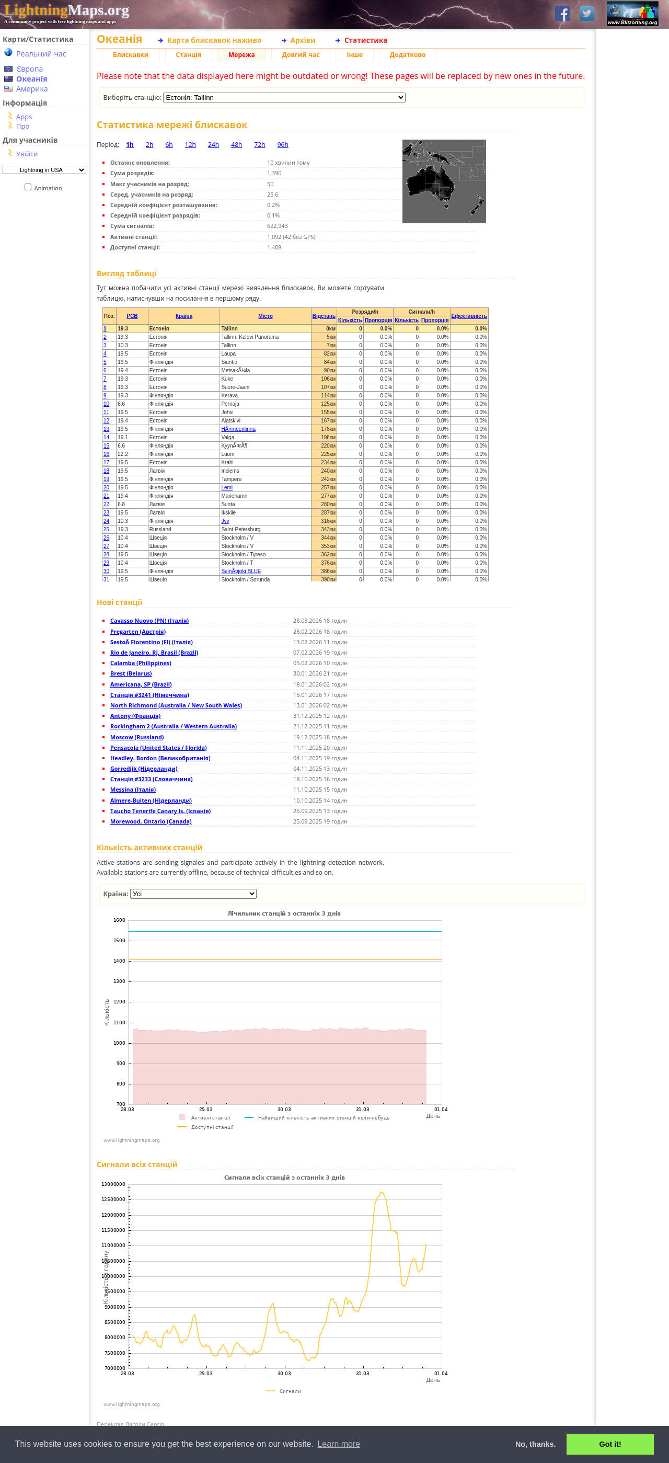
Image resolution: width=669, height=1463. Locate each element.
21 (106, 496)
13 (106, 429)
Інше (355, 54)
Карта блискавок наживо (214, 40)
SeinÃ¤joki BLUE (241, 571)
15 (106, 446)
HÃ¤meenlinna (238, 429)
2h (149, 144)
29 (106, 563)
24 (106, 521)
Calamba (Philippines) (140, 663)
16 (106, 454)
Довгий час (301, 54)
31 (106, 579)
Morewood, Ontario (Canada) (151, 821)
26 (106, 538)
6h (168, 144)
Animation (50, 188)
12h (190, 144)
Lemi (227, 487)
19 (106, 479)
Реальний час (41, 54)
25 (106, 529)
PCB (131, 316)
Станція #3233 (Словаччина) (151, 779)
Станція (189, 54)
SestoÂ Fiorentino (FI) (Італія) (151, 642)
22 (106, 504)
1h (130, 144)
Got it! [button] (610, 1444)
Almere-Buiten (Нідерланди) (151, 800)
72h (259, 144)
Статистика (366, 40)
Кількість (350, 320)
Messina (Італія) (133, 789)
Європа (29, 69)
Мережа (241, 54)
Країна (184, 316)
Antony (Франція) (135, 715)
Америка (32, 89)
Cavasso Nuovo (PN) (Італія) (149, 620)
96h (283, 144)
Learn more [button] (338, 1443)
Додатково (407, 54)
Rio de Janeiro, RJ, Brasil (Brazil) (154, 652)
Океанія (32, 79)
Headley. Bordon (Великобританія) (160, 758)
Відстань (324, 316)
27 (106, 546)
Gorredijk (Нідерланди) (143, 768)
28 (106, 554)
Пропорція (378, 320)
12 (106, 421)
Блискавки (131, 54)
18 (106, 471)
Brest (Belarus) (131, 673)
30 (106, 571)
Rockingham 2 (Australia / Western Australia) (173, 726)
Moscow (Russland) (137, 737)
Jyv (225, 521)
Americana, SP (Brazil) (141, 684)
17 (106, 462)
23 (106, 513)
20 (106, 487)
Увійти (27, 153)
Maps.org (66, 10)
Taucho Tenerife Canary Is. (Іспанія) (160, 811)
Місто (265, 316)
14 (106, 437)
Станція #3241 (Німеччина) (149, 695)
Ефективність (469, 316)
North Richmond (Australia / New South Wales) (176, 705)
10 (106, 404)
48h (236, 144)
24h (213, 144)
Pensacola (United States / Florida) (158, 747)
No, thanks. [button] (535, 1444)
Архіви (303, 40)
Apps (24, 116)
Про (22, 126)
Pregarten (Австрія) (138, 631)
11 (106, 412)
